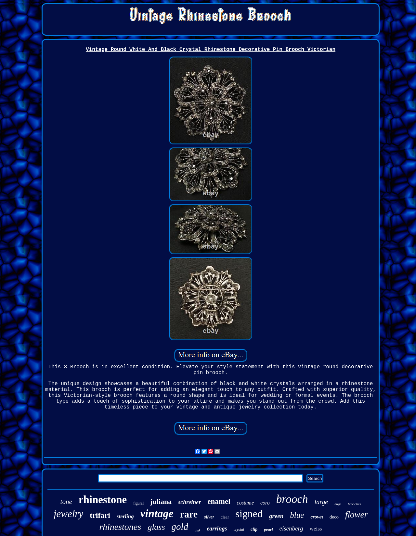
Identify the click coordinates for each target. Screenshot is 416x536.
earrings (217, 528)
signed (249, 513)
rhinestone (103, 500)
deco (334, 516)
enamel (218, 501)
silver (209, 517)
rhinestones (120, 527)
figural (138, 503)
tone (66, 502)
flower (356, 514)
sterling (125, 516)
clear (225, 517)
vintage (157, 513)
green (276, 516)
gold (180, 526)
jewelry (68, 513)
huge (337, 504)
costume (245, 503)
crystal (238, 529)
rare (189, 514)
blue (297, 515)
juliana (161, 501)
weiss (316, 529)
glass (156, 527)
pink (197, 530)
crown (316, 516)
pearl (268, 529)
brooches (354, 504)
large (321, 502)
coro (265, 503)
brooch (292, 499)
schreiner (189, 502)
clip (254, 529)
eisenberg (291, 528)
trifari (100, 515)
